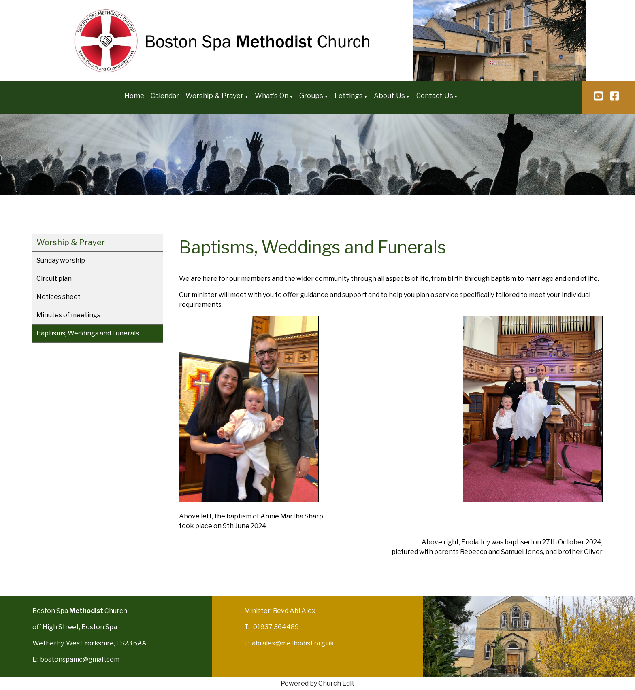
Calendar (165, 95)
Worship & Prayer (214, 95)
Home (134, 95)
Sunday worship (60, 260)
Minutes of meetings (68, 315)
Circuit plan (54, 278)
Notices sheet (58, 297)
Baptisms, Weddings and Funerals (87, 333)
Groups (311, 95)
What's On (271, 95)
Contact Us (434, 95)
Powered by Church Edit (317, 683)
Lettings (349, 95)
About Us (389, 95)
